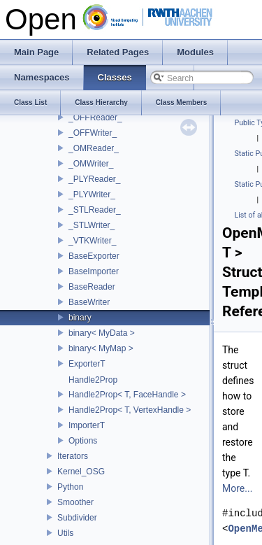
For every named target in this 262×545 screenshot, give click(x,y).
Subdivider (77, 518)
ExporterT (86, 364)
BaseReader (91, 287)
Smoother (75, 502)
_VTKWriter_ (92, 241)
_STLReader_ (94, 210)
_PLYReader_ (94, 179)
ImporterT (86, 425)
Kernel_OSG (81, 471)
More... (237, 488)
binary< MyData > (101, 333)
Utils (65, 533)
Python (70, 487)
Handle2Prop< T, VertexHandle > (129, 410)
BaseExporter (93, 256)
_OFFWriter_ (92, 133)
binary (80, 318)
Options (82, 441)
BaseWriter (89, 302)
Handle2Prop (92, 380)
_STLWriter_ (91, 225)
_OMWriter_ (90, 164)
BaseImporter (93, 271)
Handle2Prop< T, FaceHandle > (127, 394)
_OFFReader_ (95, 117)
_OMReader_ (93, 148)
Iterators (72, 456)
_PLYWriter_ (91, 194)
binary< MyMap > (100, 348)
